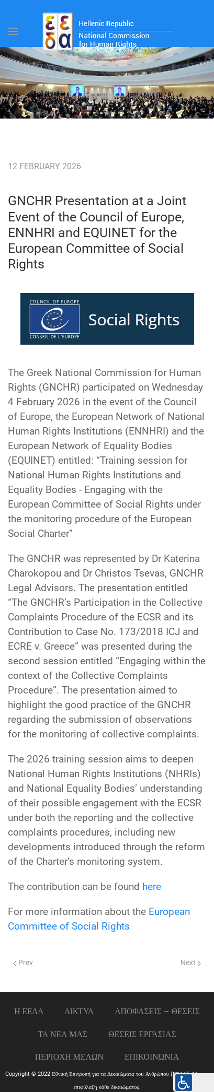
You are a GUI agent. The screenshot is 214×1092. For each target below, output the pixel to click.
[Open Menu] (13, 31)
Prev (23, 962)
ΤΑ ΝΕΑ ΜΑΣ (62, 1034)
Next (191, 962)
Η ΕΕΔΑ (28, 1011)
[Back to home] (107, 31)
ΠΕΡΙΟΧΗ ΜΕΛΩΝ (69, 1057)
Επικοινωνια (152, 1057)
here (151, 887)
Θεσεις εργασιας (142, 1034)
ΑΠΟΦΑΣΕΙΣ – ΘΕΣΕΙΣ (157, 1011)
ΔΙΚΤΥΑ (79, 1011)
